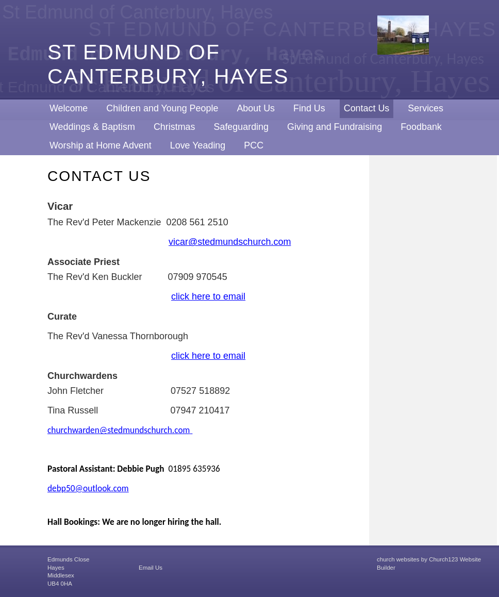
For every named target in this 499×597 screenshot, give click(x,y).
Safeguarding (241, 127)
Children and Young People (162, 108)
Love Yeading (198, 145)
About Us (256, 108)
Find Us (309, 108)
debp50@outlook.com (88, 488)
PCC (253, 145)
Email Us (150, 568)
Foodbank (421, 127)
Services (425, 108)
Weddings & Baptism (92, 127)
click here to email (208, 296)
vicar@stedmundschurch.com (230, 242)
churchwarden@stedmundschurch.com (118, 430)
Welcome (68, 108)
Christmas (174, 127)
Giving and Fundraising (334, 127)
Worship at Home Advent (100, 145)
